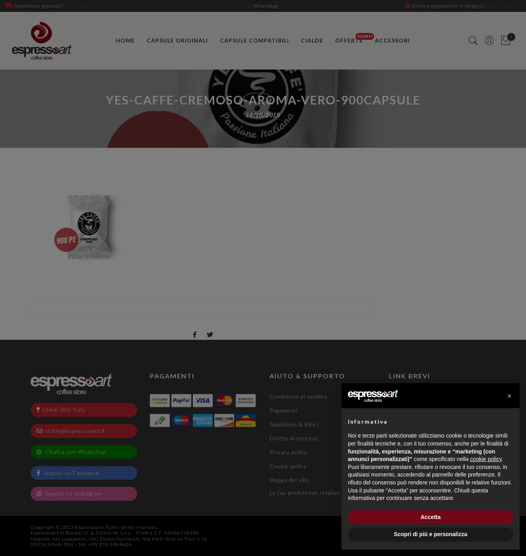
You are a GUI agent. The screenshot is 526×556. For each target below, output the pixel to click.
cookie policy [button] (485, 459)
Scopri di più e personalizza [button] (430, 534)
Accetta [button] (431, 517)
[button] (509, 395)
